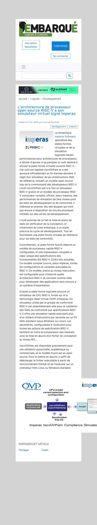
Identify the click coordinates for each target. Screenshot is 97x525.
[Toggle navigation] (23, 67)
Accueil (23, 98)
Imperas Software (65, 136)
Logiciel (34, 98)
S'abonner (61, 46)
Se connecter (60, 56)
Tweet (44, 449)
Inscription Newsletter (31, 45)
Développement (52, 98)
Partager (24, 449)
